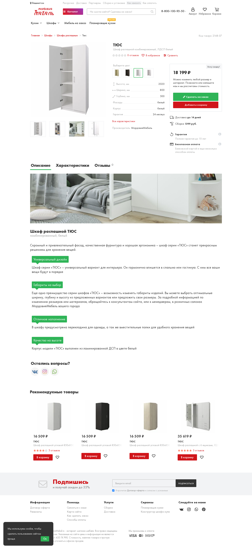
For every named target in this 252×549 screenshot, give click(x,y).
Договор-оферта (40, 507)
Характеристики (72, 165)
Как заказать (134, 3)
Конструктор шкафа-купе (155, 511)
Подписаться (186, 483)
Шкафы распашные (67, 35)
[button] (219, 134)
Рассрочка (68, 3)
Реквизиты (36, 511)
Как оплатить (149, 3)
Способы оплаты (76, 519)
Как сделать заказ (77, 515)
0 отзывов (133, 55)
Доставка (81, 3)
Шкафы (48, 35)
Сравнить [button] (171, 55)
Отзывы (104, 165)
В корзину (43, 457)
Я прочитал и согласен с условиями (140, 490)
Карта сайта (74, 511)
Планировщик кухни (102, 22)
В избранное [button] (151, 55)
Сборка (108, 507)
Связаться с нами (76, 507)
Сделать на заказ (195, 97)
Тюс (36, 441)
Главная (35, 35)
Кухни (36, 23)
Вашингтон (37, 3)
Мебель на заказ (75, 23)
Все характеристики (123, 121)
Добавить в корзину (196, 104)
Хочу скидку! (213, 66)
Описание (40, 165)
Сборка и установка (114, 3)
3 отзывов (54, 450)
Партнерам (95, 3)
